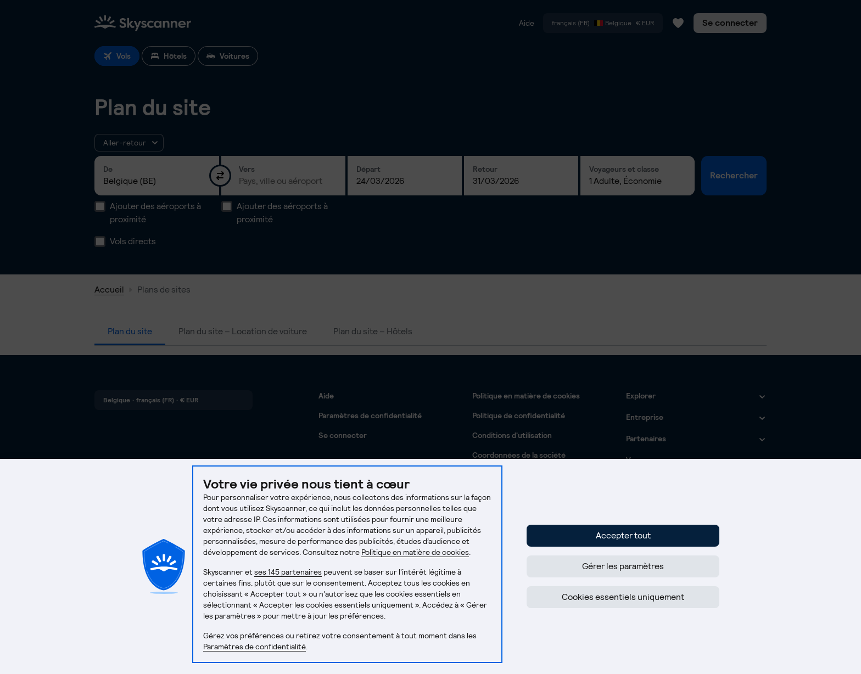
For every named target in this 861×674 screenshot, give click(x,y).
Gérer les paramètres (623, 566)
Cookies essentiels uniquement (623, 597)
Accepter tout (623, 535)
